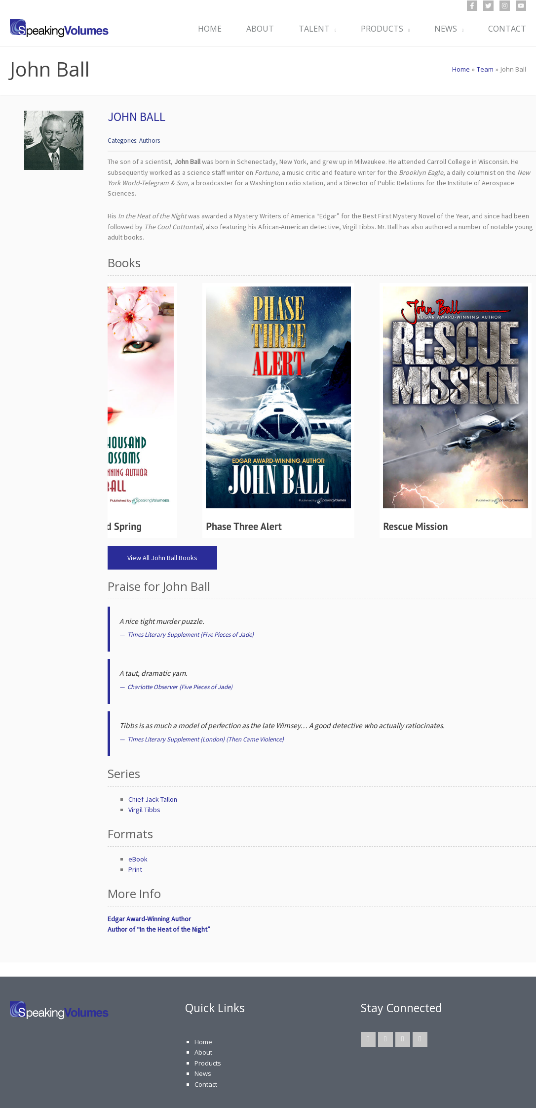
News (202, 1073)
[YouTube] (521, 5)
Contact (205, 1084)
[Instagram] (504, 5)
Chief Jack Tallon (152, 799)
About (203, 1052)
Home (203, 1041)
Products (207, 1063)
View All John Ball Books (162, 557)
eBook (138, 859)
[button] (333, 28)
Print (135, 869)
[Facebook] (472, 5)
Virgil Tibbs (144, 809)
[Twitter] (488, 5)
